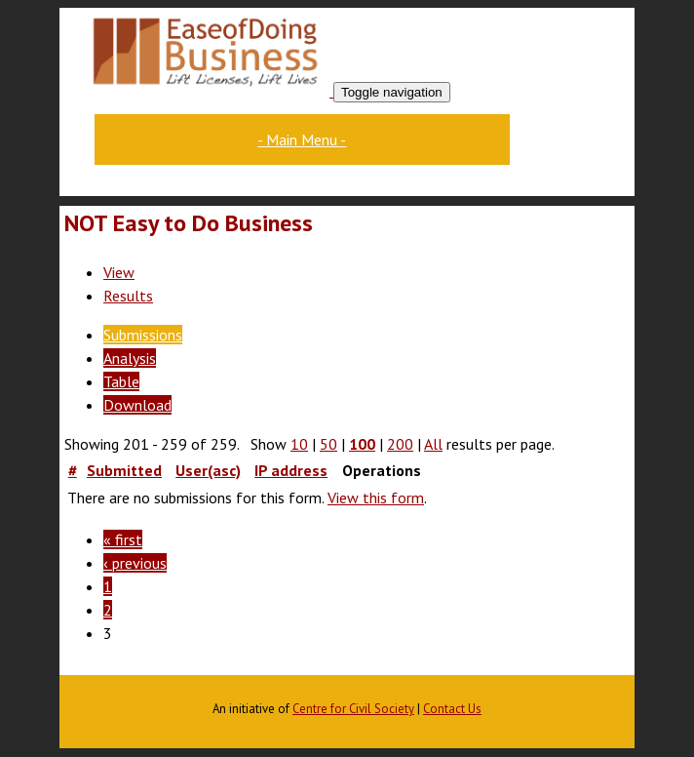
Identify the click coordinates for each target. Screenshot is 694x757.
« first (122, 539)
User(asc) (208, 470)
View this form (376, 497)
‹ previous (135, 563)
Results (128, 295)
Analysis (129, 358)
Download (137, 405)
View (119, 272)
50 (328, 444)
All (433, 444)
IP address (291, 470)
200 (400, 444)
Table (121, 381)
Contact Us (452, 708)
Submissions (142, 334)
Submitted (124, 470)
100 (362, 444)
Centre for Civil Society (353, 708)
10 (299, 444)
